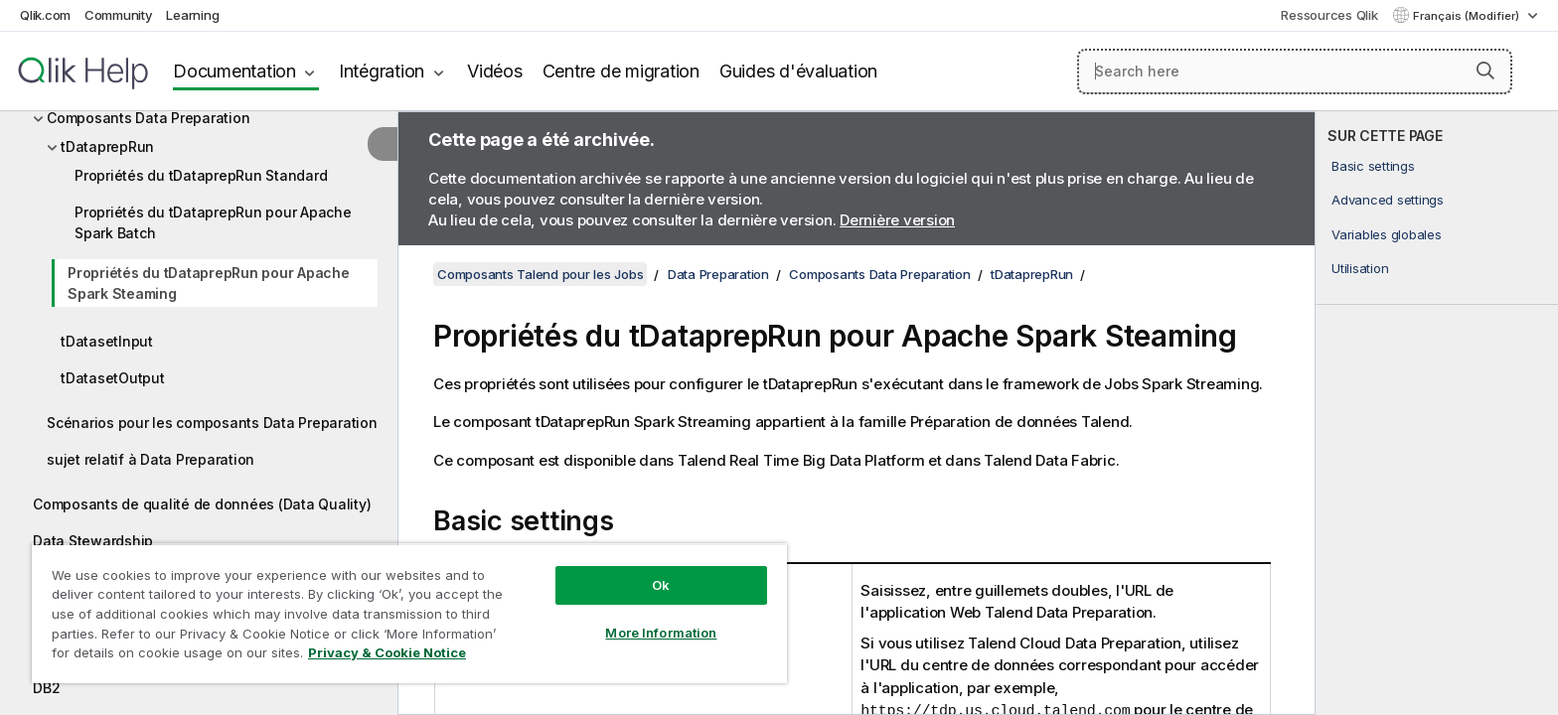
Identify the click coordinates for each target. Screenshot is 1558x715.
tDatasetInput (107, 341)
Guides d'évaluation (798, 71)
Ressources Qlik (1329, 15)
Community (118, 15)
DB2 (46, 687)
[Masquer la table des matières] (382, 144)
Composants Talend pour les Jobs (540, 274)
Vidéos (495, 71)
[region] (409, 613)
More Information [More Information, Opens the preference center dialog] (660, 633)
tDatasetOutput (113, 377)
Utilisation (1359, 268)
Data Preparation (718, 274)
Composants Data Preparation (148, 117)
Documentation (234, 71)
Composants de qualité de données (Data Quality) (202, 504)
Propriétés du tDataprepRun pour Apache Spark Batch (213, 222)
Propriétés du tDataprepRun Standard (201, 175)
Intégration (381, 71)
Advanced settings (1387, 200)
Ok (661, 585)
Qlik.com (45, 15)
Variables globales (1386, 234)
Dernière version (897, 220)
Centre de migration (621, 71)
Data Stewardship (93, 540)
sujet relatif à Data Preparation (150, 459)
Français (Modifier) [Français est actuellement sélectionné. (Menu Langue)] (1467, 16)
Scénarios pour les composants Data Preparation (212, 422)
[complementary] (1437, 413)
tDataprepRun (107, 146)
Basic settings (1373, 166)
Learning (192, 15)
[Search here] (1295, 71)
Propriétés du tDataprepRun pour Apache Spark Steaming (209, 283)
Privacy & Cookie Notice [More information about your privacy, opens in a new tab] (387, 652)
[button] (1485, 70)
